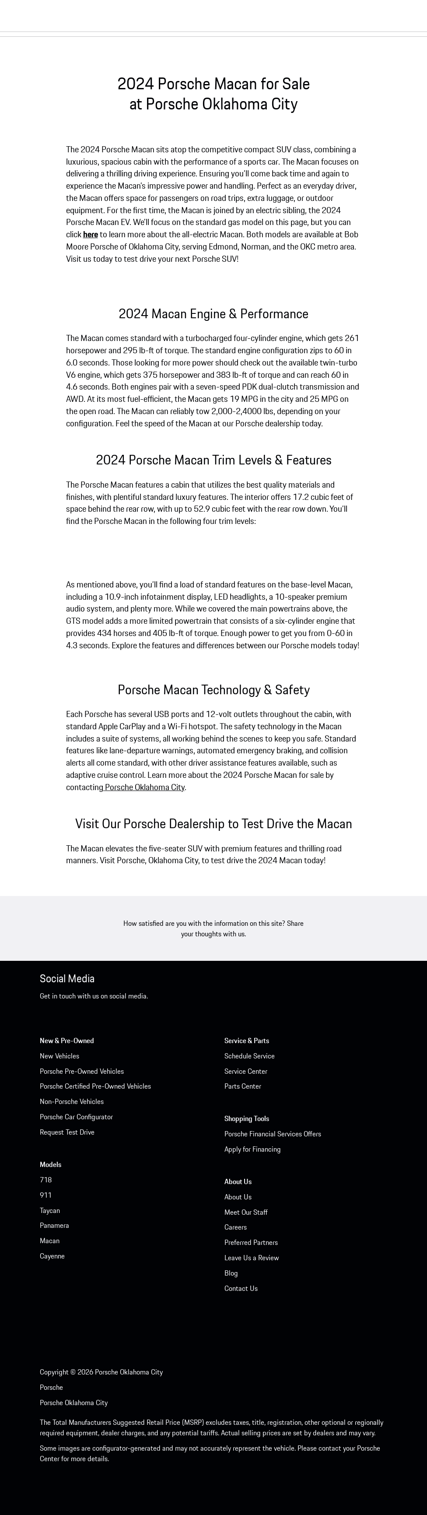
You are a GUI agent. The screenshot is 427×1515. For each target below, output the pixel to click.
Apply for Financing (252, 1149)
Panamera (54, 1225)
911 (46, 1195)
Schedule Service (249, 1056)
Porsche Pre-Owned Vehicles (82, 1071)
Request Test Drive (67, 1132)
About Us (238, 1197)
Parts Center (242, 1086)
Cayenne (52, 1256)
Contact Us (241, 1288)
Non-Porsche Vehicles (72, 1101)
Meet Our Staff (246, 1212)
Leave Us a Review (251, 1257)
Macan (50, 1240)
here (90, 234)
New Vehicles (59, 1056)
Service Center (245, 1071)
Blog (231, 1273)
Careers (235, 1227)
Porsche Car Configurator (76, 1116)
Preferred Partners (251, 1242)
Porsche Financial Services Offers (272, 1133)
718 (46, 1179)
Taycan (50, 1210)
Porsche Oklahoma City (145, 787)
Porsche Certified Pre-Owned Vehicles (95, 1086)
